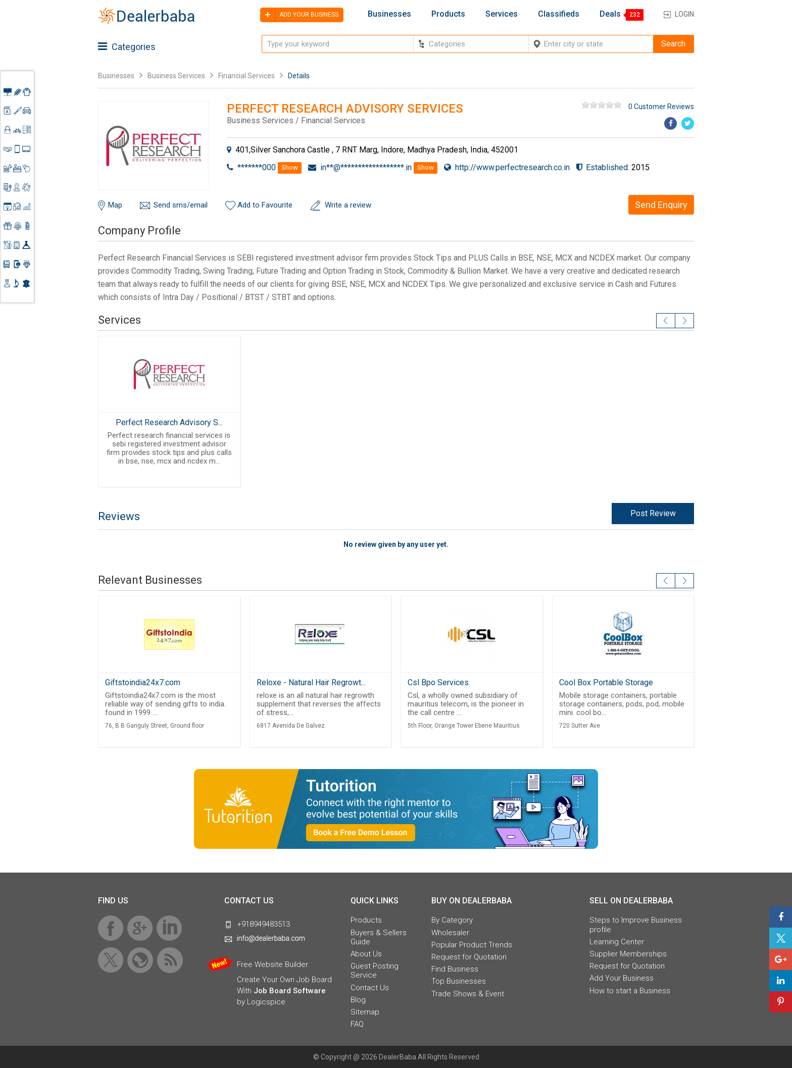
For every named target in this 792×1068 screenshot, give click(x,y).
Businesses (389, 14)
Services (501, 14)
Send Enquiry (661, 204)
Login (684, 14)
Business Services (177, 76)
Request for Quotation (469, 956)
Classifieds (558, 14)
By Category (452, 920)
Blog (358, 999)
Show (289, 167)
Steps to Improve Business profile (635, 925)
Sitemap (365, 1011)
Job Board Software (290, 990)
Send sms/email (181, 205)
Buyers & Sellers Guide (379, 937)
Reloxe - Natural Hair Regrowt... (311, 682)
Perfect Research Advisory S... (169, 422)
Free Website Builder (272, 964)
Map (115, 205)
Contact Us (370, 987)
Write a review (348, 205)
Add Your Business (621, 978)
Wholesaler (450, 932)
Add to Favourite (264, 205)
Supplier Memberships (628, 953)
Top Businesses (458, 981)
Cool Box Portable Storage (606, 682)
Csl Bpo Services (438, 682)
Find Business (454, 969)
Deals (610, 14)
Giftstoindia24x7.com (142, 682)
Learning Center (616, 941)
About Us (366, 953)
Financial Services (246, 76)
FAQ (357, 1024)
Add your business (299, 15)
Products (448, 14)
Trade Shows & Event (467, 993)
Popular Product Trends (471, 944)
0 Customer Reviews (661, 107)
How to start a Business (629, 990)
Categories (127, 46)
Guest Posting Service (375, 970)
